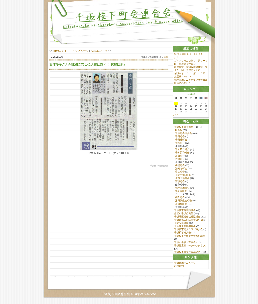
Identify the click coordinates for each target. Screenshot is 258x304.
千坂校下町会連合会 (185, 127)
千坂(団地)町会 (183, 175)
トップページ (80, 50)
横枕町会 (180, 172)
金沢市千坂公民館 (183, 214)
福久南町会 (181, 191)
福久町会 (180, 198)
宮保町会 (180, 159)
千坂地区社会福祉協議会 (187, 217)
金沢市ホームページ (185, 265)
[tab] (191, 49)
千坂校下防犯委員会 (185, 227)
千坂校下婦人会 (182, 233)
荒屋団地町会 (182, 188)
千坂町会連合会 (183, 134)
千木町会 (180, 143)
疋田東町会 (181, 204)
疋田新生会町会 (183, 201)
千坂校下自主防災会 (185, 211)
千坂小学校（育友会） (186, 243)
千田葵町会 (181, 140)
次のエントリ (99, 50)
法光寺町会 (181, 169)
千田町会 (180, 137)
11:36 (166, 57)
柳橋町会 (180, 166)
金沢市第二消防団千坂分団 (188, 220)
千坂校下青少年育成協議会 (188, 252)
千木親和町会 (182, 153)
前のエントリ (61, 50)
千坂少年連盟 (181, 224)
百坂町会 (180, 182)
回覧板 (178, 131)
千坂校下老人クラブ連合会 (188, 230)
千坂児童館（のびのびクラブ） (191, 246)
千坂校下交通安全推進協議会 (189, 236)
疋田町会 (180, 156)
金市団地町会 (182, 179)
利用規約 (179, 268)
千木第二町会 (182, 150)
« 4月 (175, 115)
